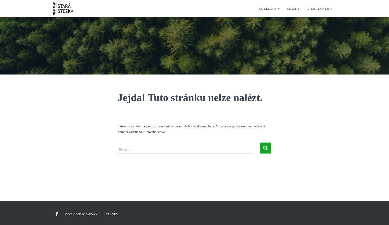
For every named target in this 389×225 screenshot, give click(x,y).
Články (293, 8)
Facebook (57, 214)
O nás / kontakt (319, 8)
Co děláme (269, 8)
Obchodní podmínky (81, 214)
